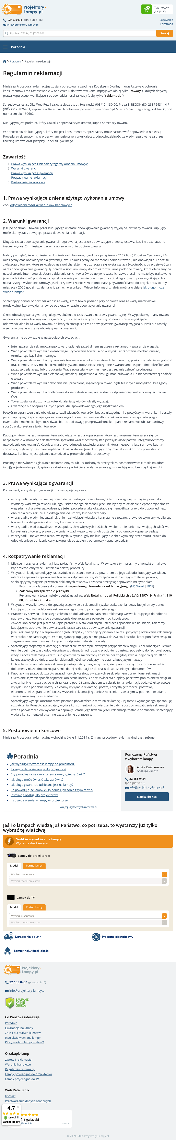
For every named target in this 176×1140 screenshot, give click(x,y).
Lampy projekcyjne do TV (22, 1079)
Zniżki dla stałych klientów (23, 1033)
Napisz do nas (147, 797)
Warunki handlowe (18, 1064)
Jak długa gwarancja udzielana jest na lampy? (42, 785)
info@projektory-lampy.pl (20, 24)
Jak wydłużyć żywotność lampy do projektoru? (43, 764)
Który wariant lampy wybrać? (24, 1042)
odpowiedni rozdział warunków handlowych (41, 205)
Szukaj (164, 33)
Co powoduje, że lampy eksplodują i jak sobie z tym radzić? (52, 790)
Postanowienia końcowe (28, 182)
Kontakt (10, 1096)
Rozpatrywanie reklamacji (29, 177)
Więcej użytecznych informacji (78, 807)
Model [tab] (14, 865)
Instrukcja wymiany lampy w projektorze (39, 800)
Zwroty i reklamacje (18, 1059)
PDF (150, 586)
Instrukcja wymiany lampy (22, 1037)
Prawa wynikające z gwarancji (32, 173)
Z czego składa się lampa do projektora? (38, 769)
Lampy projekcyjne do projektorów (28, 1074)
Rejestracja (166, 24)
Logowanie (166, 20)
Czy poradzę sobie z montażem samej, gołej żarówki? (48, 774)
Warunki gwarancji (24, 168)
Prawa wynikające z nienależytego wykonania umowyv (49, 164)
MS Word (137, 586)
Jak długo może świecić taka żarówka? (37, 779)
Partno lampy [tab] (34, 865)
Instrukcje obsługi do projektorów (34, 795)
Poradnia (11, 1023)
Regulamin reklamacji (20, 1069)
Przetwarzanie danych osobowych (28, 1101)
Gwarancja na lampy (19, 1028)
